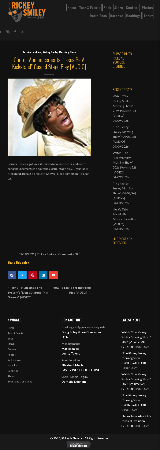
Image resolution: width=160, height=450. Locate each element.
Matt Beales (70, 348)
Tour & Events (15, 333)
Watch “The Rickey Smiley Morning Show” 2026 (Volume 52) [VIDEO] (124, 162)
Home (11, 327)
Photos (12, 354)
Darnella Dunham (73, 381)
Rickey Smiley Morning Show (59, 52)
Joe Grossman (91, 332)
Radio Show (14, 360)
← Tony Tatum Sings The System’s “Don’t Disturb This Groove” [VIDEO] (28, 292)
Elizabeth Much (72, 365)
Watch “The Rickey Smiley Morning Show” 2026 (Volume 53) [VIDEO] (124, 105)
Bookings (13, 370)
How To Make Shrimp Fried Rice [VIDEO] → (72, 290)
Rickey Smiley (46, 254)
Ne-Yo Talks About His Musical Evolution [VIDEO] (136, 421)
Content (12, 349)
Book (10, 338)
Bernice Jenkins (31, 52)
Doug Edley (69, 332)
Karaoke (12, 365)
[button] (15, 32)
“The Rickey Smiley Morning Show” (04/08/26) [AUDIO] (134, 358)
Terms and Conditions (20, 381)
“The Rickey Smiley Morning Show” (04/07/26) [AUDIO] (134, 399)
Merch (11, 343)
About (11, 376)
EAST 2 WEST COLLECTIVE (80, 370)
